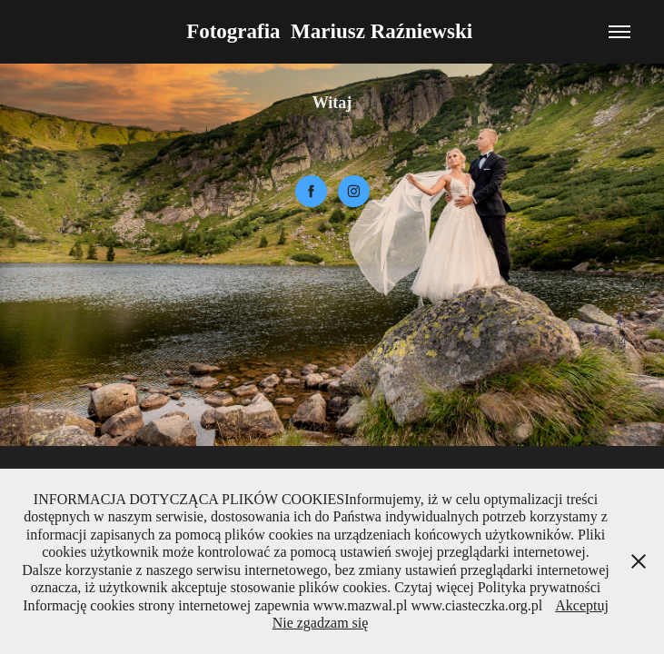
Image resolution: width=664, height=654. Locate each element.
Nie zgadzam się (321, 622)
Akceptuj (582, 605)
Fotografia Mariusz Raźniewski (332, 31)
